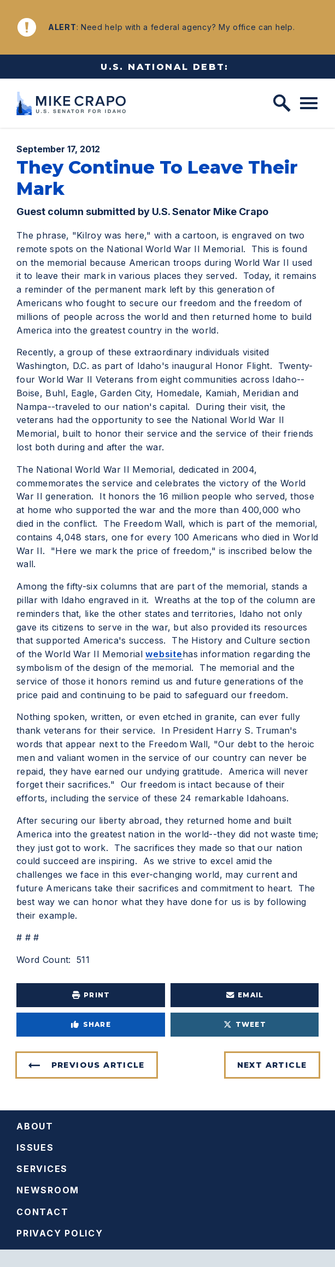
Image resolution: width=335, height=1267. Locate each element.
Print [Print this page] (90, 995)
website (164, 654)
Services (42, 1168)
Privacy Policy (59, 1233)
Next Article (272, 1065)
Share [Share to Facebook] (90, 1024)
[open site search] (282, 103)
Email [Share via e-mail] (244, 995)
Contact (42, 1211)
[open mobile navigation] (309, 103)
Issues (35, 1147)
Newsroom (47, 1190)
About (35, 1126)
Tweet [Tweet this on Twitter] (244, 1024)
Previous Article (98, 1065)
